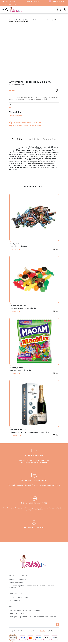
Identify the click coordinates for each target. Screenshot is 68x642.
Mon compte (14, 600)
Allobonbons (15, 306)
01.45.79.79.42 (11, 4)
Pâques (27, 20)
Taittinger (22, 430)
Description (17, 139)
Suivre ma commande (18, 597)
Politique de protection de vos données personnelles (32, 617)
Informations (49, 139)
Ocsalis (42, 631)
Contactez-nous (16, 582)
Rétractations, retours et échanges (24, 610)
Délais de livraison (17, 613)
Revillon (12, 84)
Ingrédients (33, 139)
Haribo (25, 306)
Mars (12, 244)
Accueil (11, 20)
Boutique (19, 20)
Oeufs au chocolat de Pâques (42, 20)
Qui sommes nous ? (17, 579)
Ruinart (13, 430)
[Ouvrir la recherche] (6, 9)
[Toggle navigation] (3, 9)
